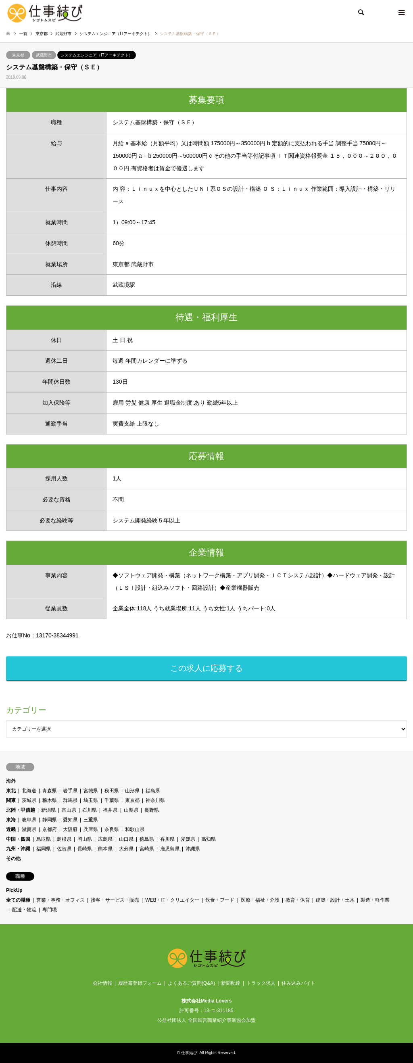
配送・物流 (24, 910)
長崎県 (84, 849)
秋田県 (111, 791)
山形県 (132, 791)
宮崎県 (147, 849)
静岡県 (49, 820)
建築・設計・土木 (335, 900)
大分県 (126, 849)
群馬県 (70, 800)
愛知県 (70, 820)
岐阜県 (29, 820)
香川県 (167, 839)
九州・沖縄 (18, 849)
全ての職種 (18, 900)
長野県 (151, 810)
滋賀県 (29, 829)
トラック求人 (260, 983)
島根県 (64, 839)
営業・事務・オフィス (60, 900)
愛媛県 (188, 839)
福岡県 (43, 849)
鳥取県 (43, 839)
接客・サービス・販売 (115, 900)
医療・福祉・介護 (260, 900)
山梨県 (131, 810)
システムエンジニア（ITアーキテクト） (96, 55)
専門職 (49, 910)
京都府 (49, 829)
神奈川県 (155, 800)
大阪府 (70, 829)
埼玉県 (91, 800)
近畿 (11, 829)
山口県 (126, 839)
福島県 (153, 791)
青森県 (49, 791)
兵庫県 (91, 829)
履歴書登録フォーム (140, 983)
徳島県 (147, 839)
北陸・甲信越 (20, 810)
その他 (13, 858)
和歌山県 (134, 829)
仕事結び (189, 1052)
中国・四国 (18, 839)
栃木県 (49, 800)
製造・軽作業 (375, 900)
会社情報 (102, 983)
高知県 (208, 839)
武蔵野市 (44, 55)
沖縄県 (193, 849)
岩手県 (70, 791)
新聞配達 (230, 983)
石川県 (89, 810)
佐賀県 (64, 849)
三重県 (91, 820)
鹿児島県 (169, 849)
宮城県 (91, 791)
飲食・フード (220, 900)
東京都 (18, 55)
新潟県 (48, 810)
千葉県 (111, 800)
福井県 (110, 810)
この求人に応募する (206, 668)
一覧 (23, 33)
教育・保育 (298, 900)
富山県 (69, 810)
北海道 (29, 791)
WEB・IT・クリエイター (172, 900)
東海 (11, 820)
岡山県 (84, 839)
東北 (11, 791)
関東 (11, 800)
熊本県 (105, 849)
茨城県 (29, 800)
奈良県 (111, 829)
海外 (11, 781)
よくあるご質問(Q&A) (191, 983)
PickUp (14, 890)
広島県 (105, 839)
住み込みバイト (298, 983)
